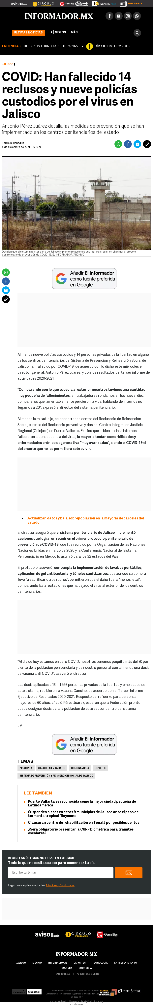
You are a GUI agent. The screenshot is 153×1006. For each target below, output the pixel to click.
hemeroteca (62, 974)
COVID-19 (100, 768)
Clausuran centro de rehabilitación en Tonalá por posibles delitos (83, 823)
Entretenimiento (125, 963)
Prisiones (26, 768)
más (77, 32)
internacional (57, 963)
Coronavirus (80, 768)
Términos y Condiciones (60, 885)
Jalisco (8, 64)
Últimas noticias (28, 32)
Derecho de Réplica (81, 1002)
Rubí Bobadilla (15, 143)
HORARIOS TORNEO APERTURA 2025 (51, 46)
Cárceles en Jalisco (51, 768)
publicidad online (87, 974)
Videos (58, 32)
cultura (66, 968)
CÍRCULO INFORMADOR (112, 46)
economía (85, 968)
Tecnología (100, 963)
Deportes (80, 963)
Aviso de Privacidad (60, 1002)
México (37, 963)
